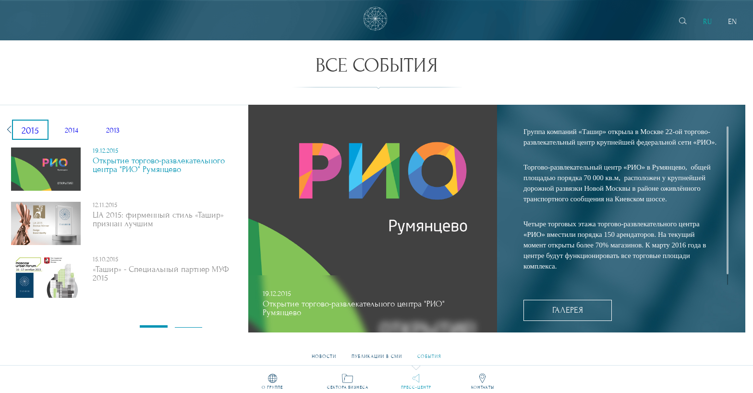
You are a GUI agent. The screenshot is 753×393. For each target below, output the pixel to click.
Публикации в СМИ (377, 353)
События (429, 353)
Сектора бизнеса (347, 387)
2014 (71, 130)
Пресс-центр (416, 387)
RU (707, 21)
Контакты (482, 387)
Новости (324, 353)
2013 (113, 130)
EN (732, 21)
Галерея (567, 310)
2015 (30, 130)
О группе (272, 387)
